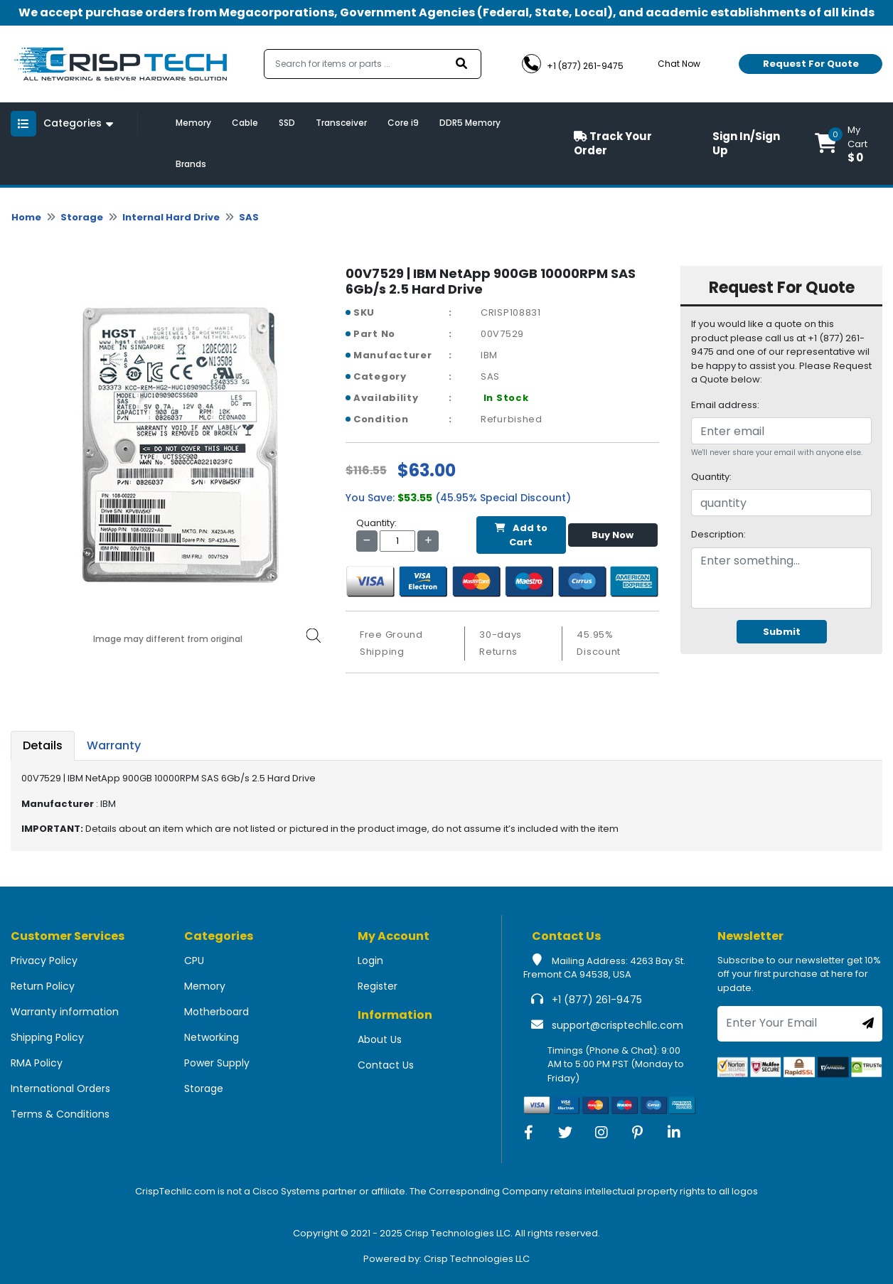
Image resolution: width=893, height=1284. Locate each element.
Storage (81, 217)
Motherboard (216, 1012)
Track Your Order (613, 144)
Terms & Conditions (60, 1114)
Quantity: (711, 476)
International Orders (60, 1088)
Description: (718, 534)
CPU (194, 960)
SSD (287, 123)
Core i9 (403, 123)
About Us (380, 1039)
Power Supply (217, 1063)
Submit (782, 631)
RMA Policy (37, 1063)
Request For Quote (811, 63)
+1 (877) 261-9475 (597, 1000)
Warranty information (65, 1012)
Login (370, 960)
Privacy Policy (44, 960)
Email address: (725, 405)
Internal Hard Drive (171, 217)
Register (377, 986)
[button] (848, 143)
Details (43, 745)
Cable (245, 123)
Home (26, 217)
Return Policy (43, 986)
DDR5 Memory (470, 123)
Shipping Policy (47, 1037)
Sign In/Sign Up (746, 144)
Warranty (114, 745)
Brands (191, 164)
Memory (193, 123)
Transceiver (341, 123)
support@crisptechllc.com (617, 1025)
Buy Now (612, 535)
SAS (249, 217)
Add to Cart (521, 535)
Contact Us (386, 1065)
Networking (211, 1037)
